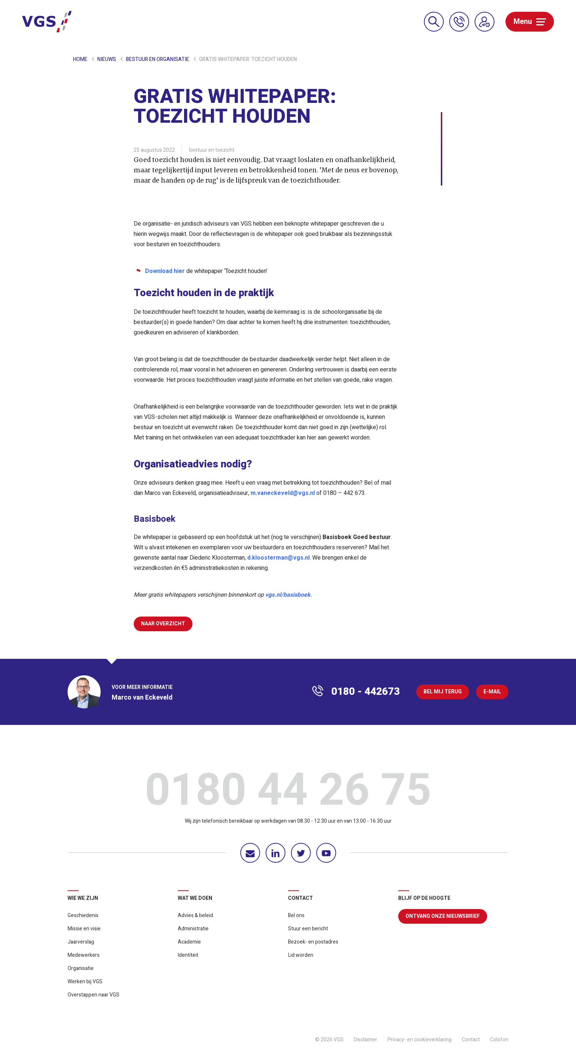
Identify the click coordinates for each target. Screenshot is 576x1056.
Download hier (165, 271)
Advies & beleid (195, 915)
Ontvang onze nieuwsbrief (443, 916)
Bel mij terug (443, 692)
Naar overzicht (163, 624)
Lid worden (300, 955)
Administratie (193, 929)
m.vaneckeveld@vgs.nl (283, 493)
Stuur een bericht (308, 929)
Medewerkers (84, 955)
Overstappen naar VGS (93, 995)
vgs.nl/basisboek (287, 594)
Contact (471, 1040)
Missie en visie (84, 929)
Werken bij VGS (85, 981)
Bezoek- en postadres (313, 942)
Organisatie (81, 968)
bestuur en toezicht (211, 150)
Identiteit (188, 955)
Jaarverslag (81, 942)
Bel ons (296, 915)
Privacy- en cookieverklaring (419, 1040)
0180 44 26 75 (288, 792)
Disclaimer (365, 1040)
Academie (189, 942)
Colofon (499, 1040)
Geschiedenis (83, 915)
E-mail (492, 692)
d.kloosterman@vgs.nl (278, 557)
